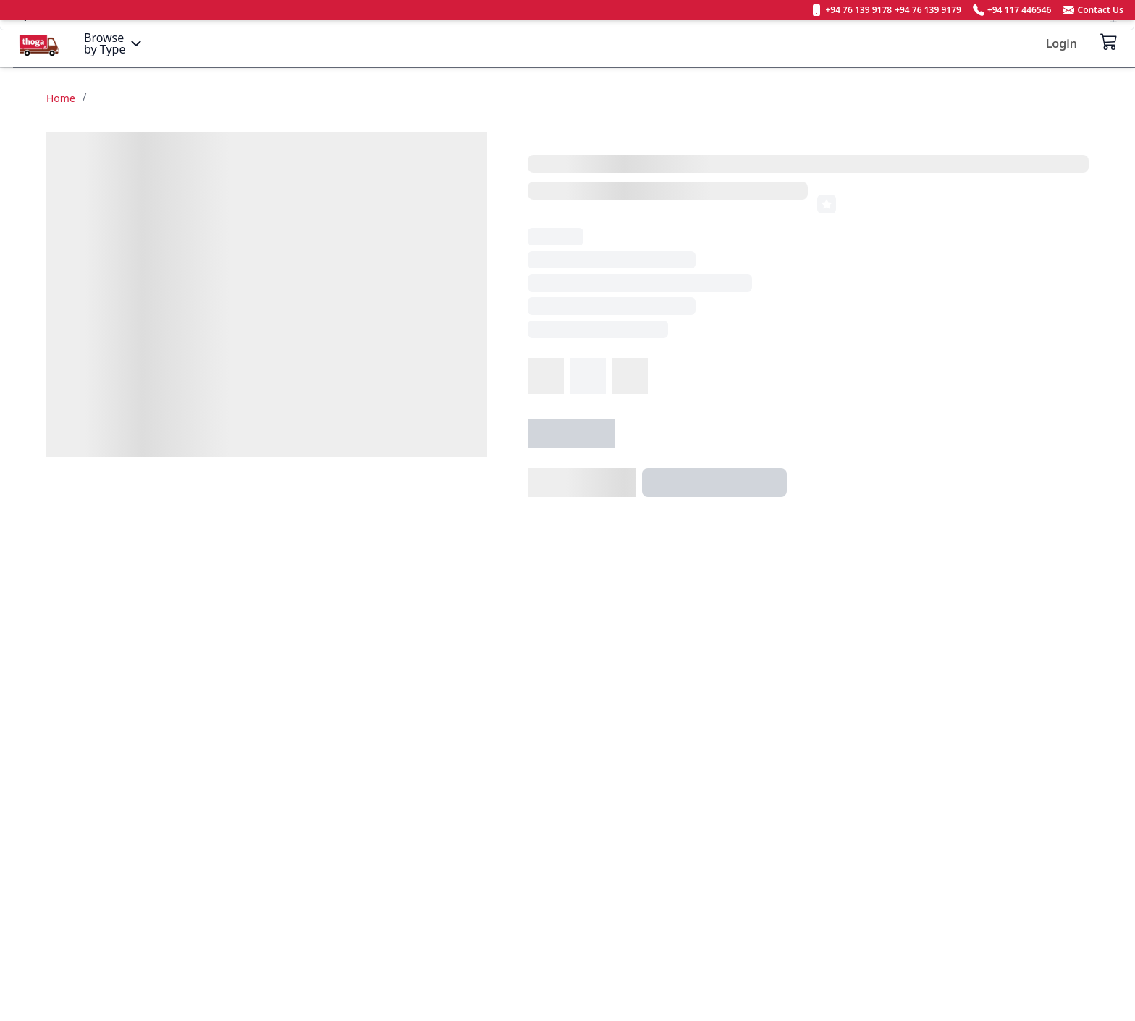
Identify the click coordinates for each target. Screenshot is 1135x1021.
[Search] (566, 43)
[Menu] (114, 43)
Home (60, 98)
